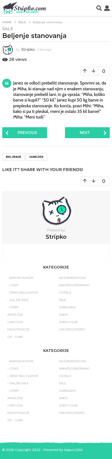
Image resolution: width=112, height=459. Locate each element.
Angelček (15, 314)
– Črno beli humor (22, 292)
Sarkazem (67, 307)
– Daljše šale (17, 300)
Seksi (63, 314)
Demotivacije (18, 329)
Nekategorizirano (74, 285)
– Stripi (13, 307)
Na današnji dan (72, 277)
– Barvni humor (20, 277)
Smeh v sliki (68, 322)
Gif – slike (15, 336)
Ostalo (65, 292)
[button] (99, 8)
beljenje (13, 157)
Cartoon (15, 322)
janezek (36, 157)
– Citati (12, 285)
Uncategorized (72, 329)
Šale (7, 29)
